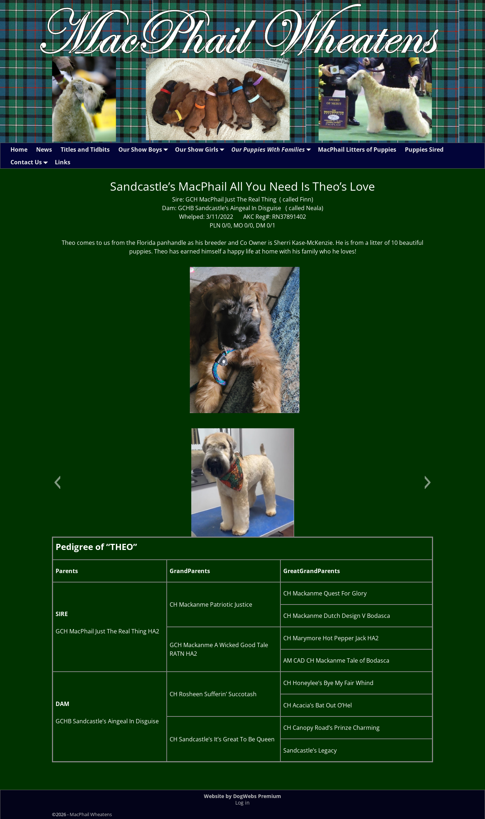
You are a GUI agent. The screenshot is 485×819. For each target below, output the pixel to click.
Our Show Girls (201, 149)
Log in (242, 802)
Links (62, 162)
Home (18, 149)
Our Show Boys (144, 149)
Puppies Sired (424, 149)
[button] (57, 482)
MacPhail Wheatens (91, 814)
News (44, 149)
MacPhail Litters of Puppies (357, 149)
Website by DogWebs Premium (242, 796)
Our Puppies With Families (272, 149)
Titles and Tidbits (85, 149)
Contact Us (30, 162)
